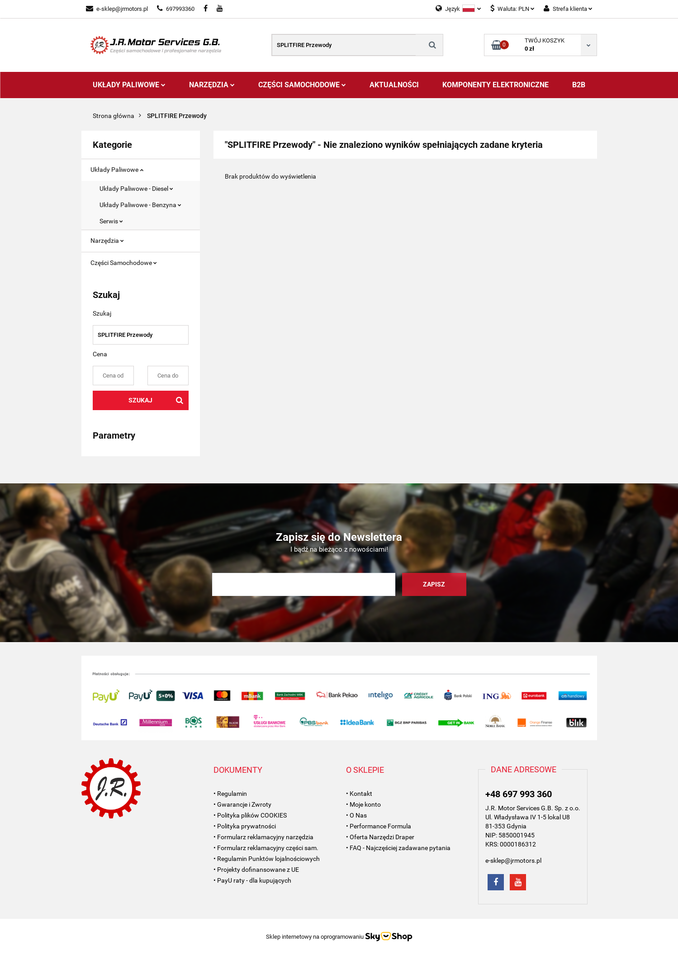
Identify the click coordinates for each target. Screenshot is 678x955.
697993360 (175, 8)
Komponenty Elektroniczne (495, 84)
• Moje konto (363, 804)
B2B (578, 84)
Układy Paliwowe (129, 84)
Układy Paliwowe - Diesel (136, 188)
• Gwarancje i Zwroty (242, 804)
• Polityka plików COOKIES (250, 815)
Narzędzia (212, 84)
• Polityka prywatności (244, 826)
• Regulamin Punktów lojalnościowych (266, 858)
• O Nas (356, 815)
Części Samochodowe (302, 84)
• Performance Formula (378, 826)
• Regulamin (230, 793)
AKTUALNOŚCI (394, 84)
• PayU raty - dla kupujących (252, 880)
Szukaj (140, 400)
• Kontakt (359, 793)
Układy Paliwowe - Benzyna (140, 204)
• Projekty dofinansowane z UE (256, 869)
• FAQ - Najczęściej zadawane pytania (398, 847)
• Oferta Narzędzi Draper (380, 837)
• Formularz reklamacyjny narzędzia (263, 837)
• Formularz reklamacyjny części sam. (265, 847)
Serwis (111, 221)
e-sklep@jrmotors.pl (117, 8)
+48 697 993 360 (518, 794)
